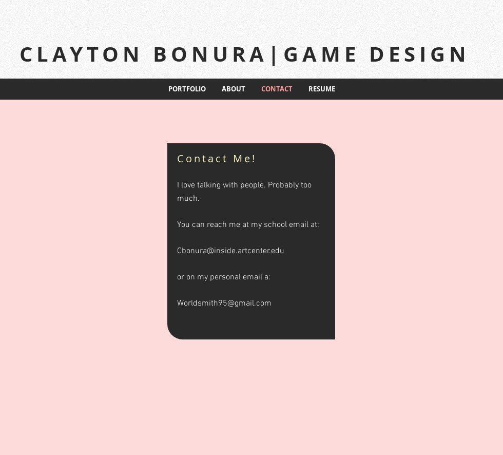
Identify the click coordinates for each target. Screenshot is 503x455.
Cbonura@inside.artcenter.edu (230, 251)
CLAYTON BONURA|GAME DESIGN (245, 54)
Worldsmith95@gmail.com (224, 303)
